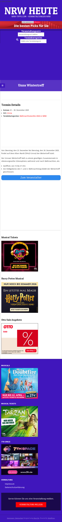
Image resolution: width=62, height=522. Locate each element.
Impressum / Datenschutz (15, 518)
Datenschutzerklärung (14, 487)
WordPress (51, 518)
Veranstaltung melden (31, 504)
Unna (9, 113)
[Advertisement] (31, 61)
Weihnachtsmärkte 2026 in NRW (33, 116)
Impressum (9, 484)
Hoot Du (36, 518)
